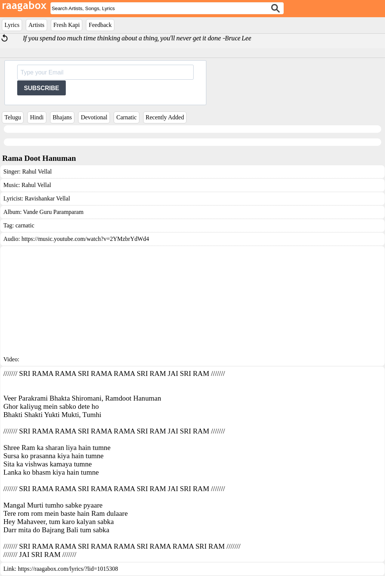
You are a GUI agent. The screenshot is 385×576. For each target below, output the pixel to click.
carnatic (24, 225)
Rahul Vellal (37, 171)
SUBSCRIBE (41, 88)
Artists (36, 25)
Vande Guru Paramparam (53, 212)
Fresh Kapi (66, 25)
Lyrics (11, 25)
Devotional (94, 117)
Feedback (100, 25)
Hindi (36, 117)
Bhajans (62, 117)
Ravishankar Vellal (47, 198)
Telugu (12, 117)
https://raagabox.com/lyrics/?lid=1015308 (68, 569)
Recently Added (165, 117)
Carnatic (126, 117)
